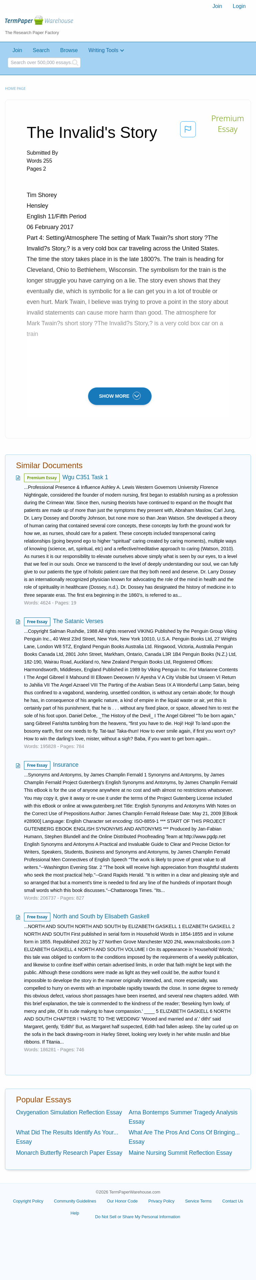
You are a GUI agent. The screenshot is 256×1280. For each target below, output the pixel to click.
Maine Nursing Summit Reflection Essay (180, 1152)
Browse (69, 50)
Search (41, 50)
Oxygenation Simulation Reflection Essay (69, 1112)
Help (74, 1213)
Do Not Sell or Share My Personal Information (137, 1216)
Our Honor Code (122, 1201)
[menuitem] (217, 6)
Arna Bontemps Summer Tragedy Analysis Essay (183, 1117)
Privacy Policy (161, 1201)
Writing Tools (103, 50)
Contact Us (232, 1201)
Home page (15, 88)
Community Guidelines (75, 1201)
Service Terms (198, 1201)
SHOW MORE (120, 396)
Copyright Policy (28, 1201)
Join (217, 6)
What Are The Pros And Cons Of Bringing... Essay (184, 1137)
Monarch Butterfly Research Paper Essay (69, 1152)
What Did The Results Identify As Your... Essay (67, 1137)
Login (239, 6)
